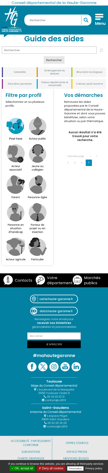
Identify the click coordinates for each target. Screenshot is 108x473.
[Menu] (99, 20)
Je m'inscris (54, 344)
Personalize (75, 468)
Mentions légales (76, 458)
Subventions (31, 452)
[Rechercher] (49, 50)
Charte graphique (30, 458)
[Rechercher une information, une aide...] (57, 20)
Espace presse (77, 452)
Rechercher (54, 60)
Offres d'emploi (77, 443)
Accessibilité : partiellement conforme (31, 443)
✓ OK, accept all (22, 468)
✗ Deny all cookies (51, 468)
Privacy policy (93, 468)
